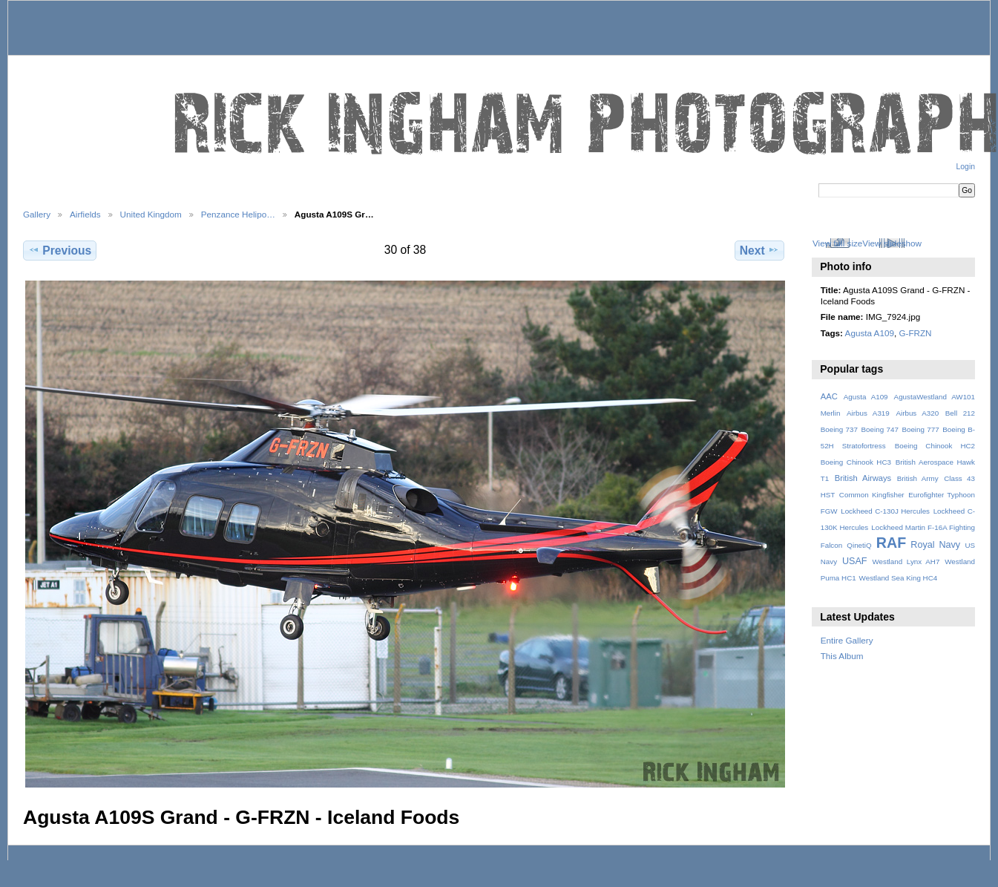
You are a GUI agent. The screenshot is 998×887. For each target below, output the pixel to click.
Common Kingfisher (872, 495)
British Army (918, 478)
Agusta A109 (869, 333)
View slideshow (892, 243)
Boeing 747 (880, 429)
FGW (829, 511)
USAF (854, 561)
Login (965, 167)
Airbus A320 (917, 413)
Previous (59, 250)
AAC (829, 396)
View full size (837, 243)
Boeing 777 (920, 429)
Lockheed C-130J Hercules (885, 511)
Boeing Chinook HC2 (935, 446)
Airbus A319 (868, 413)
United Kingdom (151, 214)
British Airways (863, 478)
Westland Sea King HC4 (898, 578)
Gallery (36, 214)
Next (759, 250)
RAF (891, 542)
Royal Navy (935, 545)
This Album (842, 656)
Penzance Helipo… (238, 214)
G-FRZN (915, 333)
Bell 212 (960, 413)
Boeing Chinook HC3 (856, 462)
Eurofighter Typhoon (941, 495)
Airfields (85, 214)
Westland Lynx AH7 (905, 561)
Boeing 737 (839, 429)
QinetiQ (859, 545)
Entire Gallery (847, 640)
